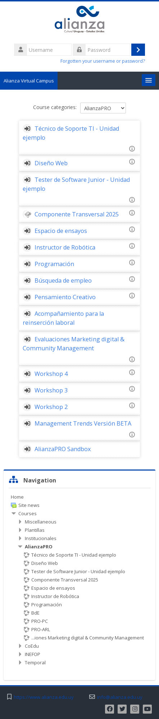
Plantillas (35, 530)
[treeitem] (79, 496)
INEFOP (32, 654)
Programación (54, 264)
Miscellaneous (40, 521)
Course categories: (55, 107)
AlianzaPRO (39, 546)
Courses (27, 513)
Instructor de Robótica (65, 247)
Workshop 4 (51, 374)
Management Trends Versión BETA (83, 423)
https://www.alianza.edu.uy (44, 697)
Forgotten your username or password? (102, 61)
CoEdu (32, 646)
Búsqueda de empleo (63, 280)
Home (17, 497)
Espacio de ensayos (61, 231)
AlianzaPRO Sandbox (63, 449)
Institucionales (40, 538)
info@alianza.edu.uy (119, 697)
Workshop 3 (51, 390)
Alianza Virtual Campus (29, 80)
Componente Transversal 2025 (77, 214)
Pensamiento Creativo (65, 297)
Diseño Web (51, 163)
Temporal (35, 662)
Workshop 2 (51, 407)
